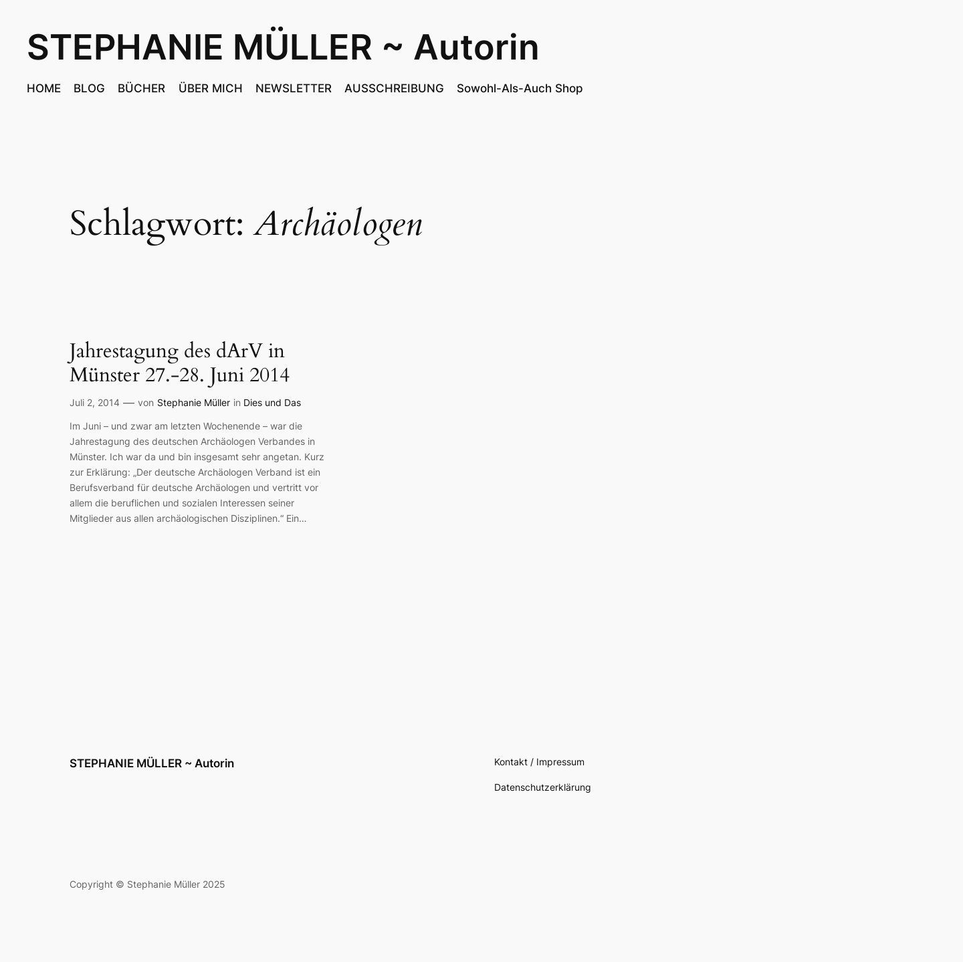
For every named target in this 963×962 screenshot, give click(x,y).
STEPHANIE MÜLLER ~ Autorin (283, 46)
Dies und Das (272, 402)
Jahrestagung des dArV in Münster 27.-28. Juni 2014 (180, 363)
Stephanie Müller (193, 402)
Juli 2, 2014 (95, 402)
